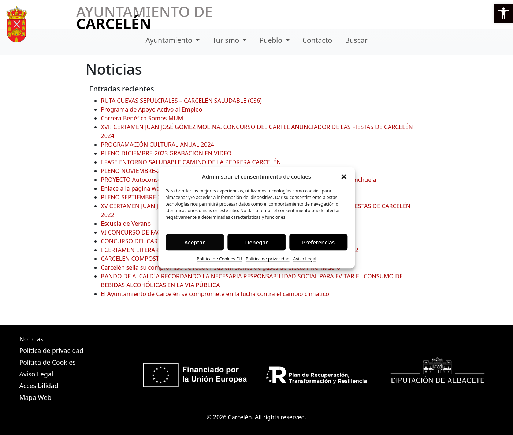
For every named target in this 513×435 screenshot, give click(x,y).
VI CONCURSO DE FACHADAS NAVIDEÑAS (157, 232)
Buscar (356, 40)
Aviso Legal (304, 259)
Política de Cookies (47, 362)
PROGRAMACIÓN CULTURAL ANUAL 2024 (157, 144)
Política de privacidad (268, 259)
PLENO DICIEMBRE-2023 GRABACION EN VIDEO (166, 153)
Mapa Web (35, 397)
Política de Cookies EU (219, 259)
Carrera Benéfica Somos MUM (142, 118)
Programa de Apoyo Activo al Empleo (151, 109)
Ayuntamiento (169, 40)
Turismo (226, 40)
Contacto (317, 40)
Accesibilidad (39, 385)
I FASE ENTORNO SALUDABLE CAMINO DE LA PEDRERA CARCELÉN (191, 162)
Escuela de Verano (126, 224)
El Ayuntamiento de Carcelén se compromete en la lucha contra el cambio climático (215, 294)
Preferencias (318, 242)
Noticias (31, 338)
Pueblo (271, 40)
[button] (503, 13)
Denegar (256, 242)
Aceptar (195, 242)
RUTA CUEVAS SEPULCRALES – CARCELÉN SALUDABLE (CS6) (181, 101)
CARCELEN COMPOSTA (132, 259)
